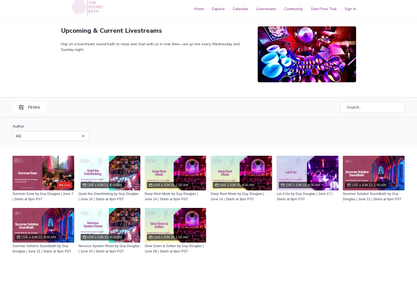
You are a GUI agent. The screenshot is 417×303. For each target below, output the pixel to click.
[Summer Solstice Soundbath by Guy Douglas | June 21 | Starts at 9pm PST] (43, 248)
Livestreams (266, 8)
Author (18, 126)
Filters (29, 107)
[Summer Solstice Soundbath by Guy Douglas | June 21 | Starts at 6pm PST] (374, 196)
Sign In (350, 8)
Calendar (240, 8)
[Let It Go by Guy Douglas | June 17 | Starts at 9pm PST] (307, 196)
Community (293, 8)
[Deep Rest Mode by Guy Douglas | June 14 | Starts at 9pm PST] (241, 196)
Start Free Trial (324, 8)
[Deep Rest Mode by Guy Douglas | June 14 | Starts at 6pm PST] (175, 196)
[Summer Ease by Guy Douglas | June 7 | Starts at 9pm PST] (43, 196)
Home (199, 8)
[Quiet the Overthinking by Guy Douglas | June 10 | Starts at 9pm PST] (109, 196)
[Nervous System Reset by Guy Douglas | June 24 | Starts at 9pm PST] (109, 248)
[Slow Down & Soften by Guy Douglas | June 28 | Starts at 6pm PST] (175, 248)
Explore (218, 8)
